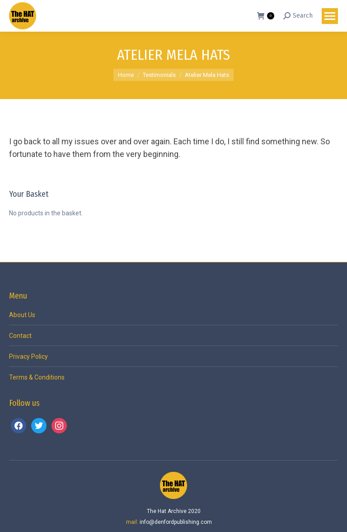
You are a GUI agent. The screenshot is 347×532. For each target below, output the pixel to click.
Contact (20, 335)
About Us (22, 314)
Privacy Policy (28, 356)
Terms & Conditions (37, 377)
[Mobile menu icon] (330, 16)
